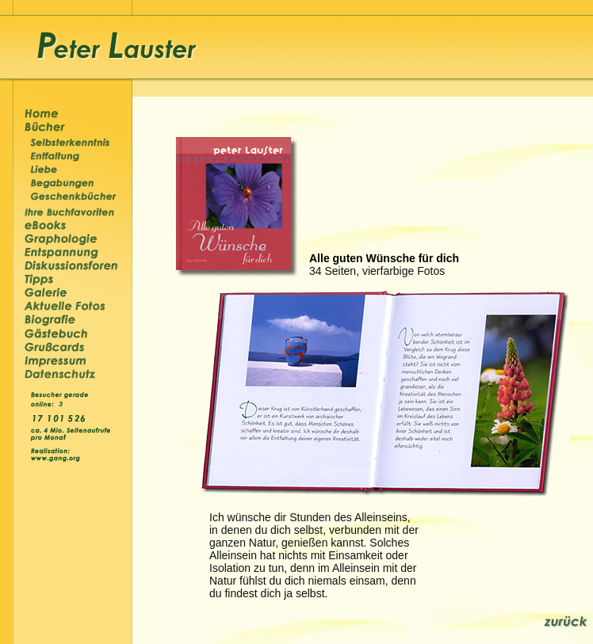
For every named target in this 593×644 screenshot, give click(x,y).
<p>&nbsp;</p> (62, 402)
